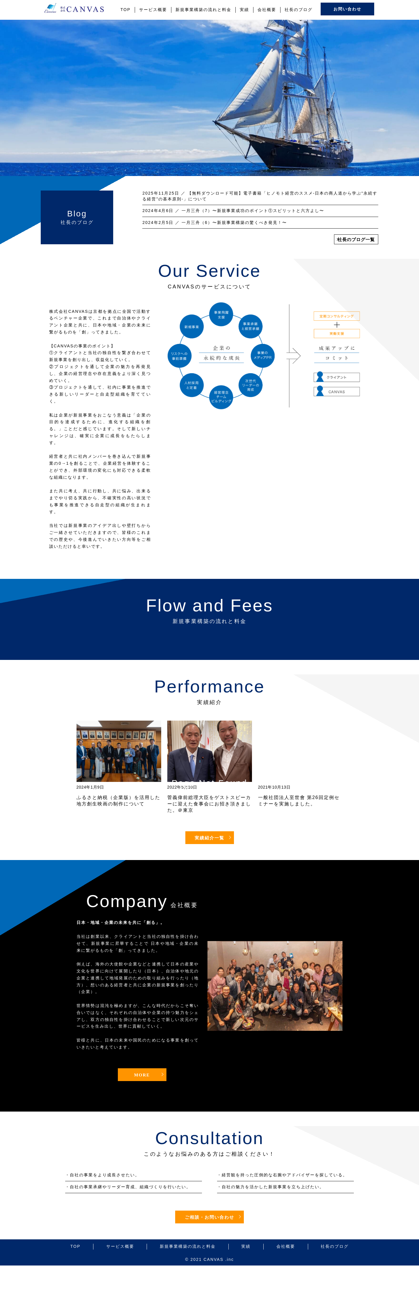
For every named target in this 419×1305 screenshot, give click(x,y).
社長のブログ (299, 9)
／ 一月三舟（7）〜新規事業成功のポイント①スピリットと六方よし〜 (233, 210)
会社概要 (267, 9)
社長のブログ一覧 (356, 239)
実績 (244, 9)
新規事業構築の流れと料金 (203, 9)
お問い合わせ (347, 9)
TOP (125, 9)
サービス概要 (153, 9)
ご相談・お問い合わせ (209, 1217)
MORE (142, 1075)
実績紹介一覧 (209, 838)
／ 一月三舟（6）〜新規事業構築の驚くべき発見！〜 (214, 222)
